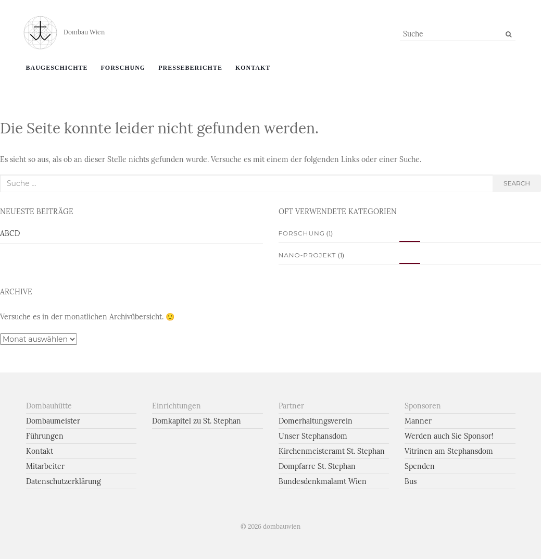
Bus (411, 481)
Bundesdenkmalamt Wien (323, 481)
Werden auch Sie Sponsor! (449, 436)
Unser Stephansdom (313, 436)
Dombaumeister (53, 421)
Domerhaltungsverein (316, 421)
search (517, 183)
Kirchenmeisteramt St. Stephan (332, 451)
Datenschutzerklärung (63, 481)
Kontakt (252, 67)
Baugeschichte (57, 67)
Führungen (45, 436)
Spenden (420, 466)
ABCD (10, 233)
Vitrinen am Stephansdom (449, 451)
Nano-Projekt (307, 255)
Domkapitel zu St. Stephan (196, 421)
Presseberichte (190, 67)
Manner (418, 421)
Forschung (123, 67)
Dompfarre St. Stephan (317, 466)
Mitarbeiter (45, 466)
